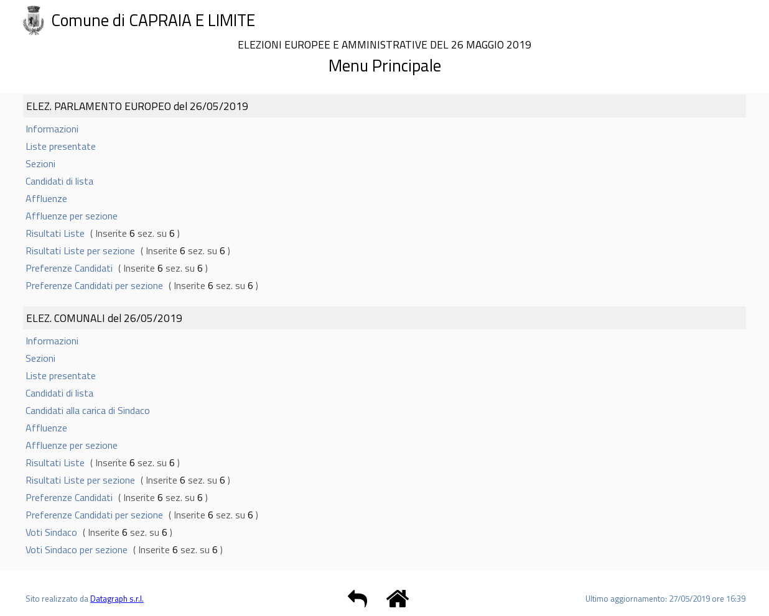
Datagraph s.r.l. (117, 598)
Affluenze (46, 198)
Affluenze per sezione (72, 215)
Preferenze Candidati (69, 267)
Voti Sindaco (51, 532)
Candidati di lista (59, 180)
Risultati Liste (55, 233)
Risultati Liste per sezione (80, 250)
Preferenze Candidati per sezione (94, 285)
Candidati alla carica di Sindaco (88, 410)
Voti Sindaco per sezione (77, 549)
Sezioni (40, 163)
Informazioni (52, 128)
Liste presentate (61, 146)
